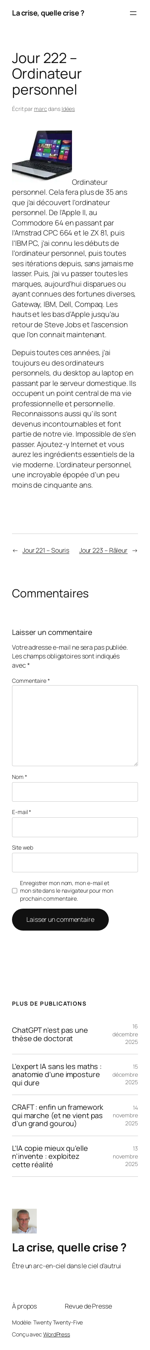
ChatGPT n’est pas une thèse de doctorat (50, 1034)
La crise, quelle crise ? (48, 13)
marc (40, 109)
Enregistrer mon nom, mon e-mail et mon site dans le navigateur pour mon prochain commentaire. (66, 890)
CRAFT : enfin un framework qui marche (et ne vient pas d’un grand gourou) (57, 1115)
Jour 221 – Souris (45, 550)
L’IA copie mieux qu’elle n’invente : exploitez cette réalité (50, 1156)
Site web (22, 847)
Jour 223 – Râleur (103, 550)
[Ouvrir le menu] (133, 13)
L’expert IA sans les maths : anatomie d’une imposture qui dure (57, 1074)
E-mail (21, 812)
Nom (19, 777)
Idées (68, 109)
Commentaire (31, 680)
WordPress (56, 1334)
